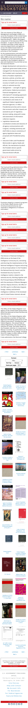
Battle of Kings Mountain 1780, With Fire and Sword (7, 435)
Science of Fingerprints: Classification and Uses (20, 599)
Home (2, 16)
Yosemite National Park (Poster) (20, 474)
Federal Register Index (7, 552)
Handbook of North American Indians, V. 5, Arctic (21, 621)
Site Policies (14, 683)
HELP (15, 13)
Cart (24, 13)
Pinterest (19, 704)
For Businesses (14, 691)
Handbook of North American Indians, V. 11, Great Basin (7, 597)
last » (15, 354)
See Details (14, 666)
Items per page (11, 365)
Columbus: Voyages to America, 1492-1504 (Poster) (21, 404)
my (6, 13)
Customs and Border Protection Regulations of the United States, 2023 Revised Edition (21, 646)
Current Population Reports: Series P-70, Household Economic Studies (20, 503)
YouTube (16, 704)
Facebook (9, 704)
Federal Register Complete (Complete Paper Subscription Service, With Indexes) (20, 553)
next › (23, 352)
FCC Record (7, 574)
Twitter (12, 704)
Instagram (14, 704)
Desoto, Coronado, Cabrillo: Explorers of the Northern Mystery (7, 411)
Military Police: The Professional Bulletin (21, 575)
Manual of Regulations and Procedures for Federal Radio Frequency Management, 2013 (20, 458)
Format (14, 358)
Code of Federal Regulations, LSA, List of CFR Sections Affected (21, 531)
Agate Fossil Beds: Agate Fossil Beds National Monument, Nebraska (7, 504)
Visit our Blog (14, 702)
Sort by (8, 363)
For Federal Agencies (14, 693)
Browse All (8, 16)
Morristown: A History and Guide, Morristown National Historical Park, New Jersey (7, 622)
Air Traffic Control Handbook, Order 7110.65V (7, 644)
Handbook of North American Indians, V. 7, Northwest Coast (21, 433)
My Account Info (14, 688)
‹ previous (15, 352)
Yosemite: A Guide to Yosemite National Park (7, 459)
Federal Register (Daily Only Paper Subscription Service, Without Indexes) (7, 386)
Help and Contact (14, 686)
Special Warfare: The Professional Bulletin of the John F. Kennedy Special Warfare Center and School (7, 526)
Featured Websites (14, 696)
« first (6, 352)
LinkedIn (21, 704)
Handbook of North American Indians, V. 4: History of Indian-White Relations (7, 481)
